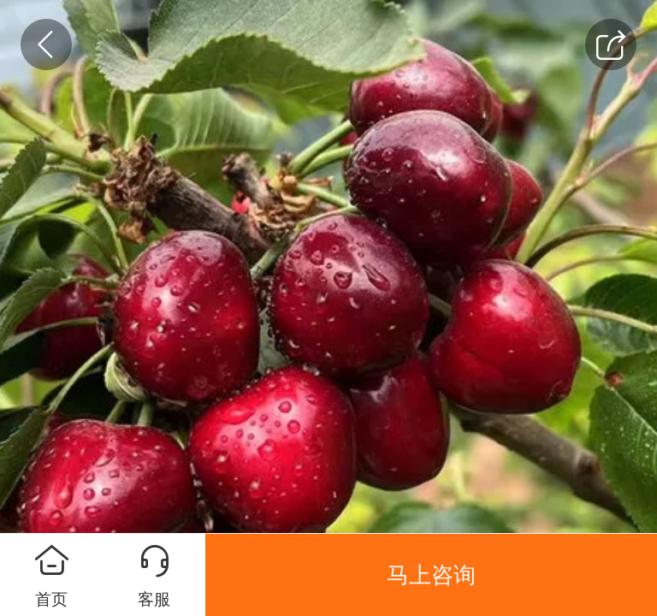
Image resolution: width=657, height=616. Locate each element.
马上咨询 (431, 575)
